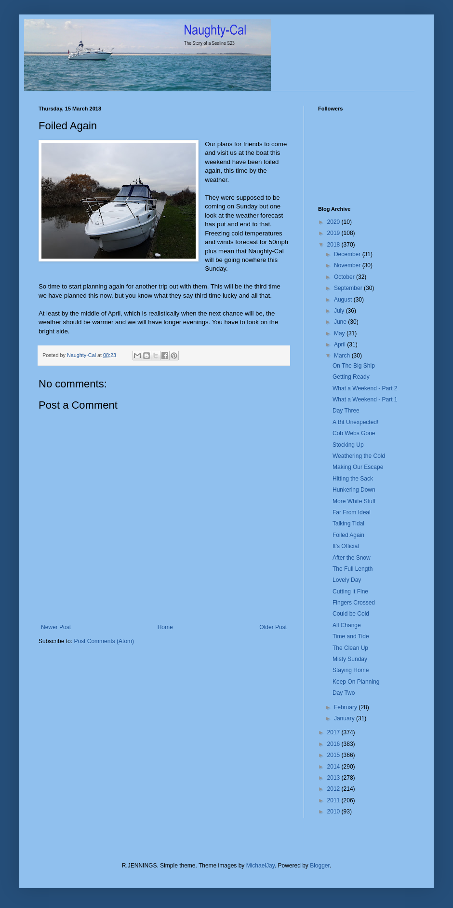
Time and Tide (351, 636)
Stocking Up (348, 444)
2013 (334, 777)
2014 (334, 766)
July (340, 310)
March (343, 355)
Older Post (273, 627)
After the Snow (352, 557)
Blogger (320, 865)
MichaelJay (260, 865)
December (348, 254)
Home (165, 627)
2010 (334, 811)
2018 (334, 244)
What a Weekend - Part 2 (365, 388)
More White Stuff (354, 501)
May (340, 333)
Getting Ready (351, 376)
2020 (334, 222)
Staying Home (351, 670)
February (346, 707)
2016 (334, 744)
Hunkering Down (354, 489)
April (340, 344)
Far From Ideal (352, 512)
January (345, 718)
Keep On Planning (356, 681)
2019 (334, 233)
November (348, 265)
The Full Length (353, 568)
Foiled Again (348, 535)
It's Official (346, 546)
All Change (347, 625)
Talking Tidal (348, 523)
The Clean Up (350, 648)
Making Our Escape (358, 467)
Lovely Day (347, 580)
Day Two (344, 692)
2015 (334, 755)
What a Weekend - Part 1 (365, 399)
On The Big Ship (354, 365)
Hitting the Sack (353, 478)
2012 (334, 788)
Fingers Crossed (354, 602)
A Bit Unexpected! (355, 422)
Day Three (346, 410)
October (345, 277)
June (341, 321)
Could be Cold (351, 613)
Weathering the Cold (359, 456)
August (344, 299)
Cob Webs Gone (354, 433)
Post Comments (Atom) (104, 641)
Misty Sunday (350, 659)
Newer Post (56, 627)
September (349, 288)
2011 (334, 800)
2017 (334, 732)
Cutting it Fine (350, 591)
